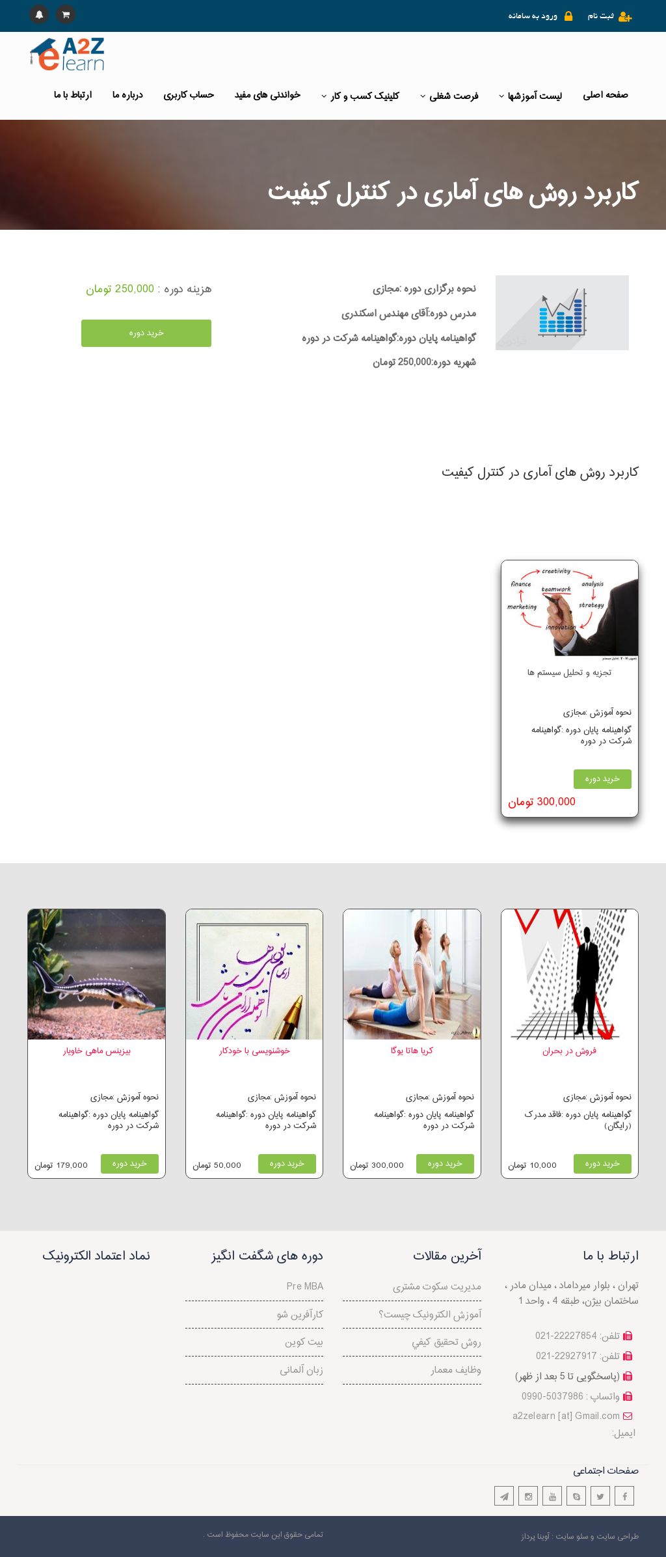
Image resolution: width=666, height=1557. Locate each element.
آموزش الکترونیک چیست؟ (430, 1315)
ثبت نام (601, 16)
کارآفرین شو (299, 1315)
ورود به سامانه (533, 16)
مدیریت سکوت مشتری (437, 1287)
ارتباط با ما (73, 95)
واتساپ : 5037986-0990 (571, 1397)
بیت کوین (304, 1342)
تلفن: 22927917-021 (578, 1357)
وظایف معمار (456, 1370)
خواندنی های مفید (267, 95)
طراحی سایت (617, 1536)
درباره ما (127, 95)
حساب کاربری (188, 95)
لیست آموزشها (530, 96)
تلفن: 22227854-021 (577, 1337)
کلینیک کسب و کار (360, 96)
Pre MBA (305, 1287)
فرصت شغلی (449, 96)
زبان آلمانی (301, 1370)
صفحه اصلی (605, 95)
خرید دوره (146, 333)
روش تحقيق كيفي (446, 1342)
